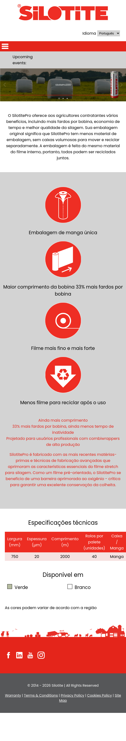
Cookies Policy (99, 695)
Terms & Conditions (41, 695)
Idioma (89, 33)
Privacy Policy (72, 695)
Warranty (13, 695)
